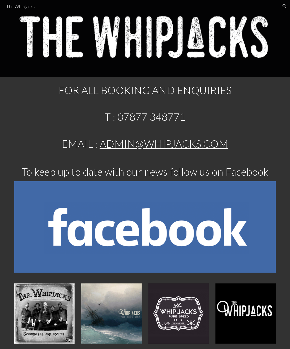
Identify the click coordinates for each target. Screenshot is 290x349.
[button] (284, 6)
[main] (145, 90)
